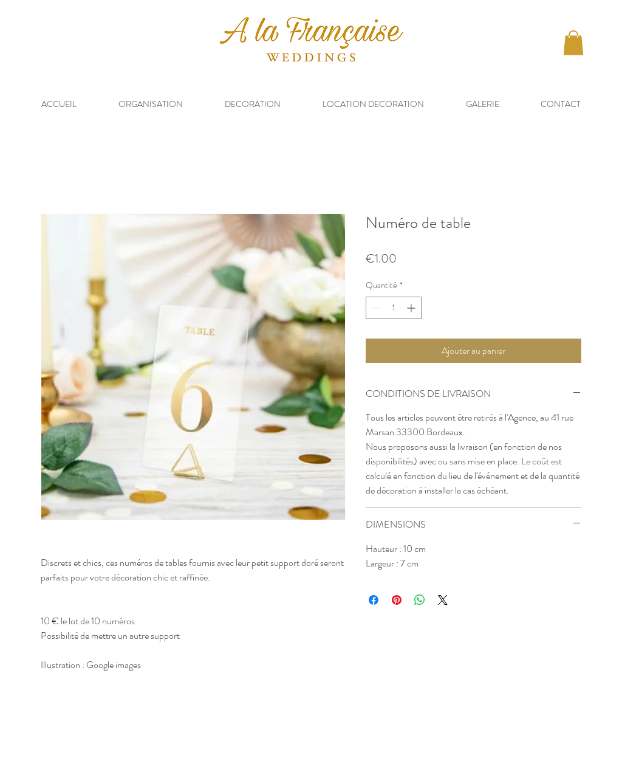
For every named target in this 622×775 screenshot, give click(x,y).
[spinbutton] (394, 308)
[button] (573, 42)
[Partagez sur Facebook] (373, 600)
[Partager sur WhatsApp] (419, 600)
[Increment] (412, 308)
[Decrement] (375, 308)
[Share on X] (443, 600)
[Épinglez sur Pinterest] (396, 600)
